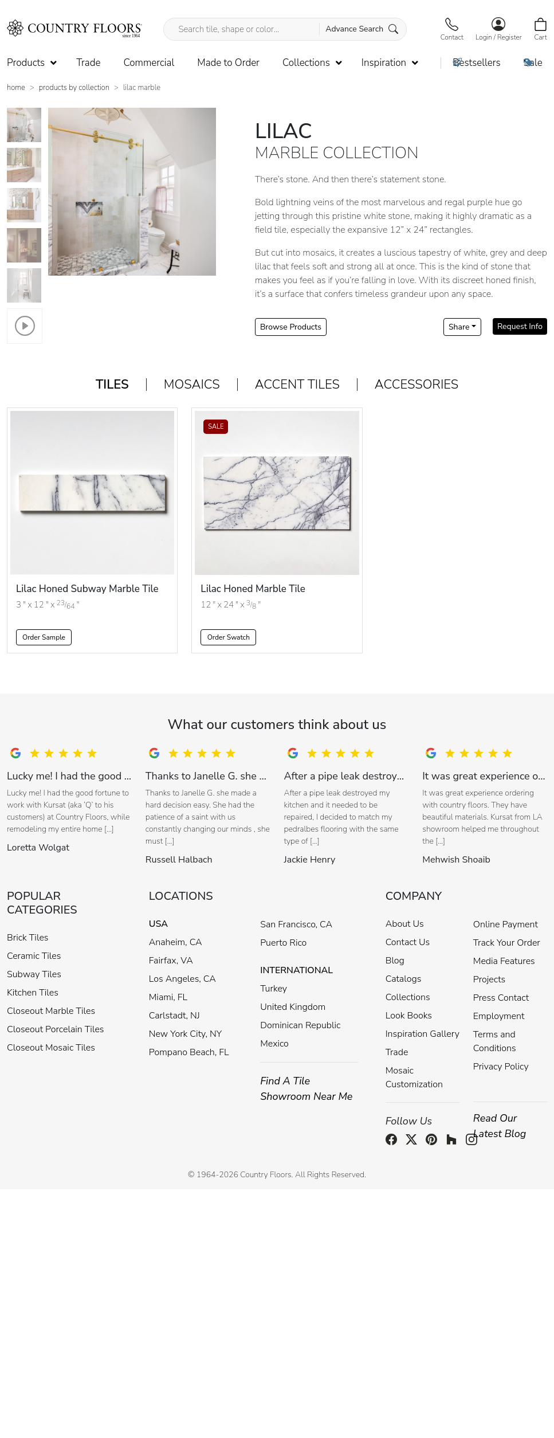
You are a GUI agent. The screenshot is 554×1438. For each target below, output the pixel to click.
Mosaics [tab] (192, 384)
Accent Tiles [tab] (297, 384)
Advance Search (361, 28)
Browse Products (290, 327)
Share (459, 327)
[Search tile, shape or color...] (284, 29)
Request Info (520, 326)
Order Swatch (228, 637)
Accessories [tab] (416, 384)
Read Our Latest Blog (500, 1126)
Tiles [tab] (112, 384)
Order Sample (43, 637)
